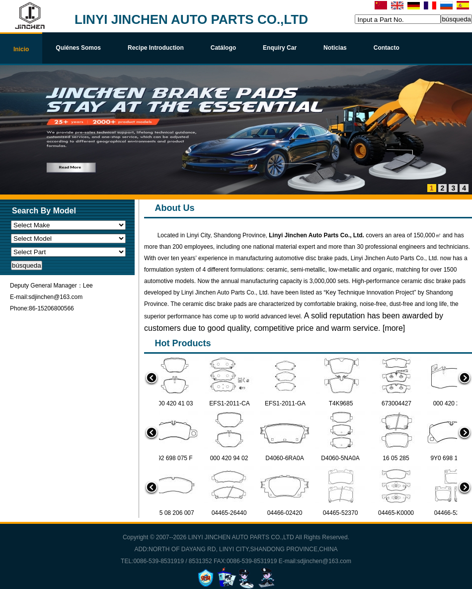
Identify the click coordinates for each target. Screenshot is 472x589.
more (393, 328)
